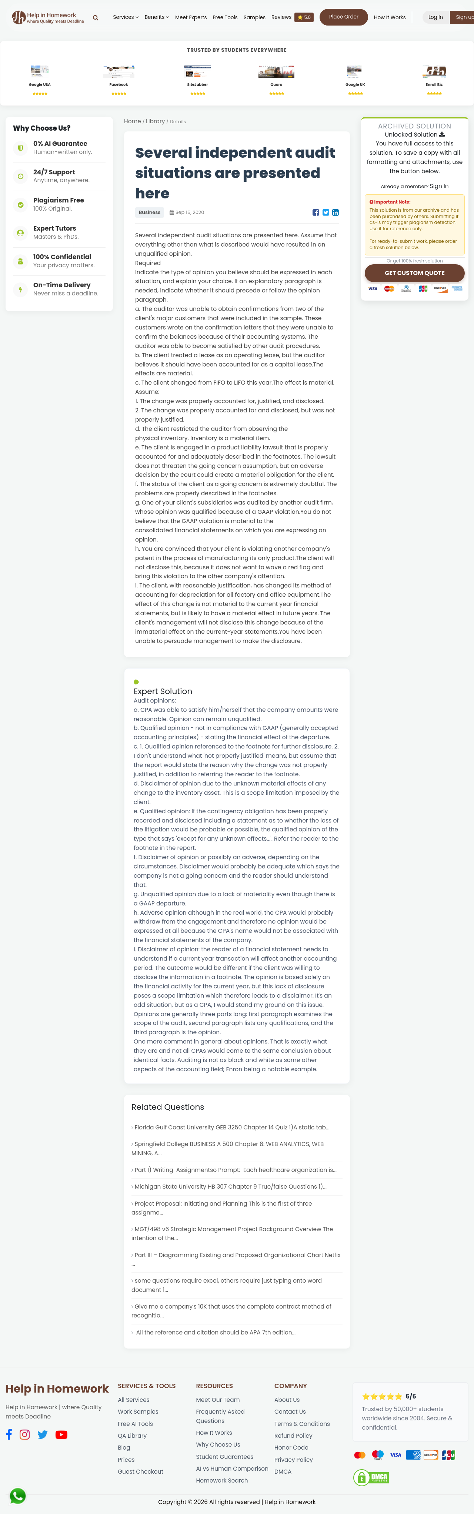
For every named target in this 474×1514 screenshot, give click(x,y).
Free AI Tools (135, 1428)
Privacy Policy (293, 1465)
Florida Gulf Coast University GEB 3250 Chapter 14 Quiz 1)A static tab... (233, 1128)
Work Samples (138, 1416)
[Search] (97, 17)
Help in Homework (57, 1393)
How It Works (391, 17)
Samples (256, 17)
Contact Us (290, 1416)
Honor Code (291, 1453)
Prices (126, 1465)
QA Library (132, 1440)
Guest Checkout (141, 1477)
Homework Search (222, 1486)
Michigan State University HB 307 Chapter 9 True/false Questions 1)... (232, 1188)
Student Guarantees (225, 1462)
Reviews (294, 17)
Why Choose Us (218, 1450)
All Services (134, 1404)
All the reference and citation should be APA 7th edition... (216, 1336)
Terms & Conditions (302, 1428)
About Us (287, 1404)
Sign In (439, 186)
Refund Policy (293, 1440)
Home (132, 121)
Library (156, 121)
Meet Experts (192, 17)
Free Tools (226, 17)
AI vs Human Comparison (233, 1474)
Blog (124, 1453)
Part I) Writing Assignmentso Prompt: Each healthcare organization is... (237, 1171)
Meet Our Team (218, 1404)
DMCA (283, 1477)
